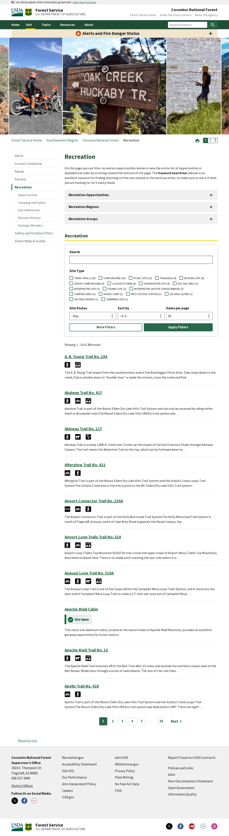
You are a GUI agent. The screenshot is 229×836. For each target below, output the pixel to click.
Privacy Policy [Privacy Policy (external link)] (125, 771)
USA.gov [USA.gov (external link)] (68, 797)
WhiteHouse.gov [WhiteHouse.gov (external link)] (127, 764)
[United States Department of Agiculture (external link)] (18, 12)
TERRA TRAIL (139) (84, 278)
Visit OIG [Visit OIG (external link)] (68, 771)
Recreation (23, 187)
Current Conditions (28, 163)
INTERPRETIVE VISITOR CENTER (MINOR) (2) (159, 289)
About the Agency (206, 15)
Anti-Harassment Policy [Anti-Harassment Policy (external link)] (79, 784)
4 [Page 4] (132, 721)
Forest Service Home (143, 15)
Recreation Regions (84, 207)
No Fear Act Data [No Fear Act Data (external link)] (127, 784)
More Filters (106, 327)
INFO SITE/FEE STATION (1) (146, 294)
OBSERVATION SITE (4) (157, 283)
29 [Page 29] (161, 721)
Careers (67, 790)
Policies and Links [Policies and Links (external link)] (180, 768)
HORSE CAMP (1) (113, 294)
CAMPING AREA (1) (85, 294)
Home (15, 25)
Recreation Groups (83, 219)
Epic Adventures (29, 210)
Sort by (123, 308)
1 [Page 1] (103, 721)
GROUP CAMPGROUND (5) (89, 283)
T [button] (206, 140)
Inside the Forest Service (175, 15)
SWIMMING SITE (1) (117, 299)
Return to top (27, 740)
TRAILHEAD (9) (168, 278)
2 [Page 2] (113, 721)
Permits (20, 179)
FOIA (118, 790)
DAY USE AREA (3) (188, 283)
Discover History (29, 218)
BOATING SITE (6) (194, 278)
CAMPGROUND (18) (114, 278)
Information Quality (182, 794)
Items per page (177, 308)
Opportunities (28, 195)
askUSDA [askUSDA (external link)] (121, 757)
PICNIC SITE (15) (143, 278)
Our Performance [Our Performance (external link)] (74, 777)
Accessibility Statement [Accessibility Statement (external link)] (79, 764)
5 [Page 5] (142, 721)
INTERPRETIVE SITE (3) (87, 289)
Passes (19, 171)
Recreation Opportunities (89, 195)
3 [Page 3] (122, 721)
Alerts (19, 156)
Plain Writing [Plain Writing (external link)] (124, 777)
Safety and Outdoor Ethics (34, 233)
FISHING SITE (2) (117, 289)
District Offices (22, 786)
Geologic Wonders (30, 225)
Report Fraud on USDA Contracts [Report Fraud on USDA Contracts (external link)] (192, 757)
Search (74, 252)
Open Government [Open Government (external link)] (181, 788)
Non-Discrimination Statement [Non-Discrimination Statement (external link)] (190, 781)
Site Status (78, 308)
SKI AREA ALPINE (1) (181, 294)
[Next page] (177, 721)
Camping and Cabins (32, 203)
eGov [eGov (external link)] (171, 774)
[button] (197, 140)
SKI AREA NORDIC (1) (86, 299)
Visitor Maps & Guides (30, 241)
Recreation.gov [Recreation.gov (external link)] (73, 757)
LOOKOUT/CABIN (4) (124, 283)
